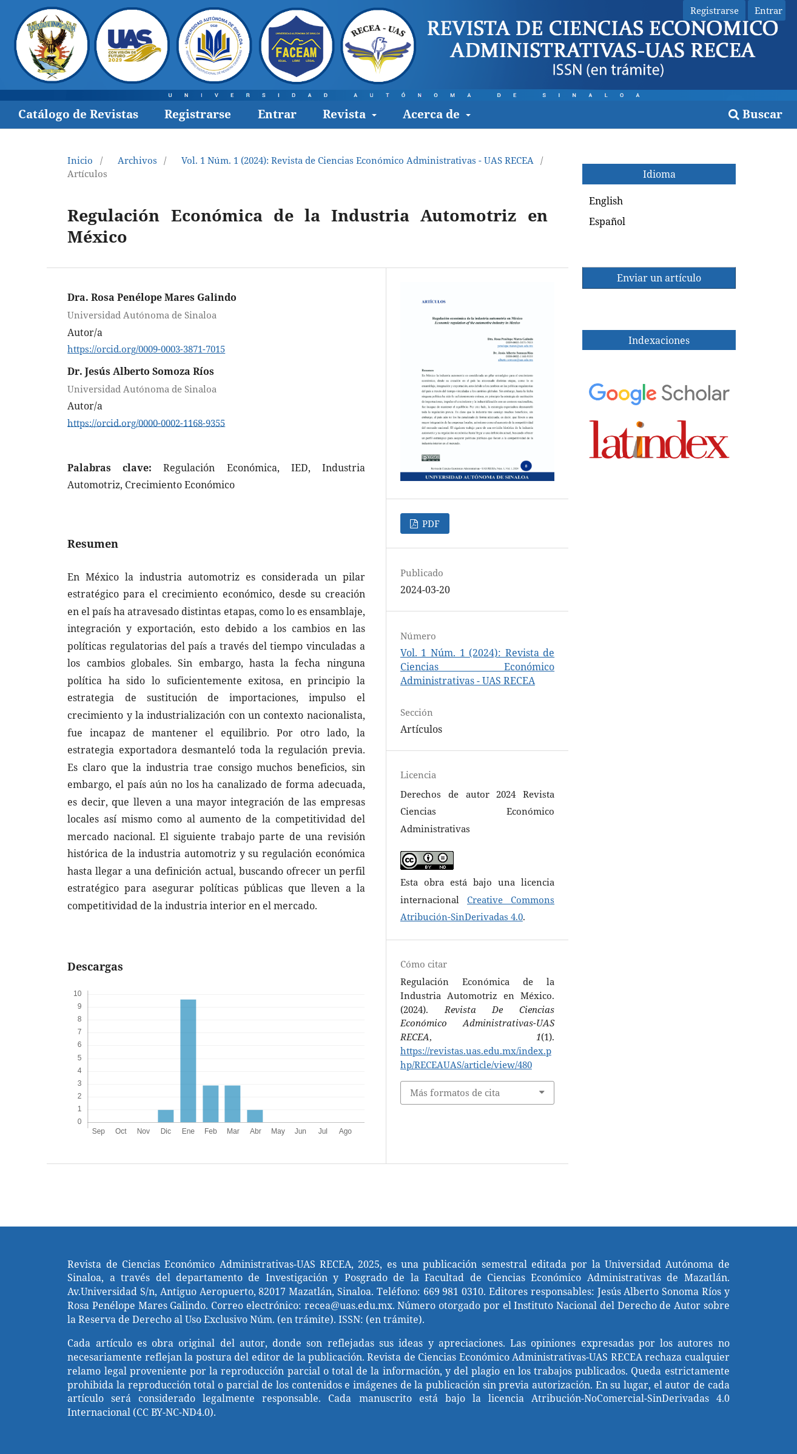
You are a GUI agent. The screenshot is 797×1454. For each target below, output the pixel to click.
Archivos (137, 160)
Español (607, 221)
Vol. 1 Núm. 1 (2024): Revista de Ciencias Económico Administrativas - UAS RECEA (357, 160)
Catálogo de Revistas (78, 114)
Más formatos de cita (455, 1092)
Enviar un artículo (659, 277)
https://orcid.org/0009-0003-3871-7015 (146, 349)
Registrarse (197, 114)
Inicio (80, 160)
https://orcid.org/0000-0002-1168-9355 (146, 422)
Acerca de (433, 114)
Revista (346, 114)
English (606, 200)
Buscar (755, 114)
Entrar (277, 114)
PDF (430, 523)
